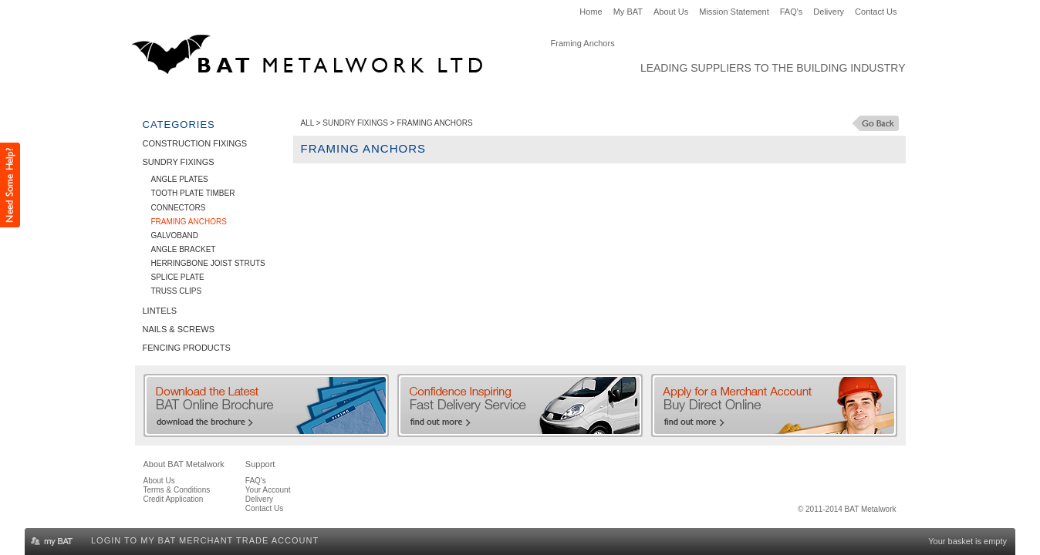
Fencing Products (564, 97)
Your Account (268, 490)
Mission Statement (733, 11)
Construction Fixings (200, 97)
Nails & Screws (460, 97)
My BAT (628, 11)
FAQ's (791, 11)
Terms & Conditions (177, 490)
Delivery (828, 11)
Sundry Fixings (312, 97)
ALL (307, 123)
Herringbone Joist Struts (208, 263)
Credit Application (174, 499)
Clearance (656, 97)
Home (590, 11)
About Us (670, 11)
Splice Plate (177, 277)
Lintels (386, 97)
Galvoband (175, 235)
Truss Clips (176, 291)
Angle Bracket (183, 249)
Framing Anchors (189, 221)
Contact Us (875, 11)
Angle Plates (179, 179)
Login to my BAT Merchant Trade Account (205, 540)
